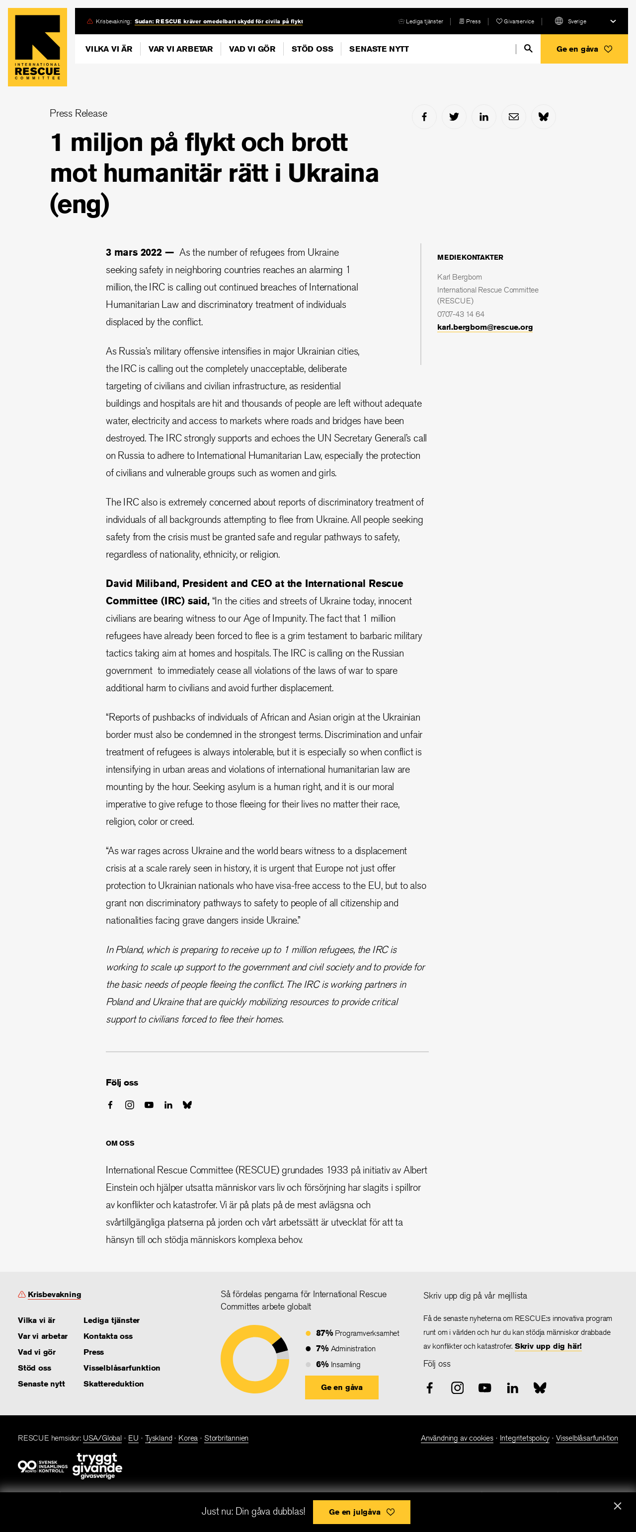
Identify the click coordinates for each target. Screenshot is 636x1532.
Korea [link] (188, 1438)
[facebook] (424, 116)
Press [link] (473, 21)
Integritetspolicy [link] (525, 1438)
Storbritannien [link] (226, 1438)
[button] (584, 49)
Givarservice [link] (519, 21)
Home (37, 47)
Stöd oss (312, 49)
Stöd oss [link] (34, 1368)
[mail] (513, 116)
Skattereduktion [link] (113, 1383)
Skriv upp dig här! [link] (548, 1346)
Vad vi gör (252, 49)
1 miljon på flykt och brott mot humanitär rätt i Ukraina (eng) (214, 173)
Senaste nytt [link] (41, 1383)
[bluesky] (543, 116)
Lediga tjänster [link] (424, 21)
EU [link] (133, 1438)
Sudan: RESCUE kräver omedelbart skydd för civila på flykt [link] (219, 21)
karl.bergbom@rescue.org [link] (485, 327)
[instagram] (129, 1104)
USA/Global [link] (102, 1438)
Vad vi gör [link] (37, 1352)
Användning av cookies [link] (457, 1438)
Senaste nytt (379, 49)
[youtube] (149, 1104)
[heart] (515, 21)
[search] (528, 48)
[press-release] (469, 21)
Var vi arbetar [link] (43, 1336)
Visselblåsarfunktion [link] (121, 1368)
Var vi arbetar (181, 49)
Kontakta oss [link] (108, 1336)
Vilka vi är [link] (36, 1320)
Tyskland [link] (158, 1438)
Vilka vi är (108, 49)
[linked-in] (484, 116)
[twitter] (454, 116)
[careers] (421, 21)
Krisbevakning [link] (54, 1294)
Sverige (577, 21)
